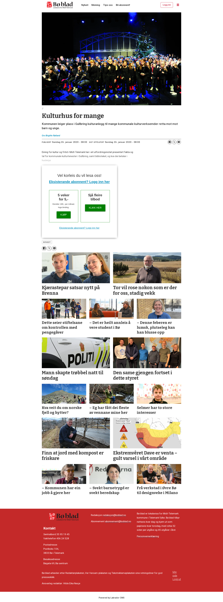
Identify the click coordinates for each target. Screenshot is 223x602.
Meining (95, 5)
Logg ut (177, 579)
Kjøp (63, 214)
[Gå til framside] (60, 5)
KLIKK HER (95, 207)
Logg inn (167, 5)
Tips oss (108, 5)
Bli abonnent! (123, 5)
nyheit (46, 242)
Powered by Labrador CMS (111, 598)
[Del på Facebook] (170, 142)
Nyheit (84, 5)
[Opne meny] (178, 5)
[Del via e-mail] (179, 142)
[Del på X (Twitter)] (174, 142)
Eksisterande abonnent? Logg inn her (79, 182)
